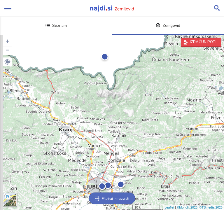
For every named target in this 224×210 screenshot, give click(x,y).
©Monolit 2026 (187, 207)
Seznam (56, 25)
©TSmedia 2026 (211, 207)
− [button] (7, 50)
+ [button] (7, 42)
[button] (7, 61)
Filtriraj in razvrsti (112, 198)
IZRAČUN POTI (203, 42)
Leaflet (169, 207)
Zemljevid (168, 25)
